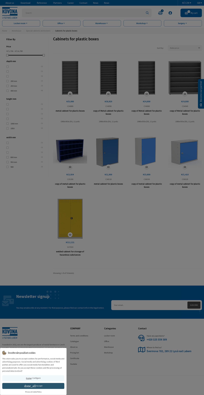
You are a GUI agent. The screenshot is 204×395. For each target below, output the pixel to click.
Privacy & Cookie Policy (33, 392)
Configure (33, 378)
